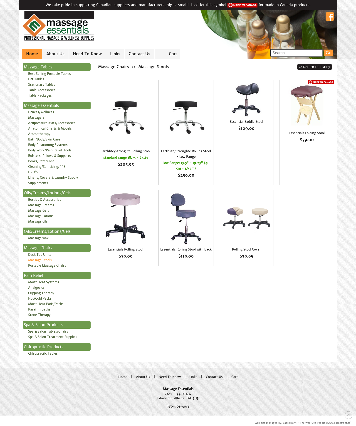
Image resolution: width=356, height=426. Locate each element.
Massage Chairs (113, 66)
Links (115, 53)
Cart (173, 53)
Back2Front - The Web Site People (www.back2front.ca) (317, 422)
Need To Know (87, 53)
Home (32, 53)
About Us (55, 53)
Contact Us (139, 53)
